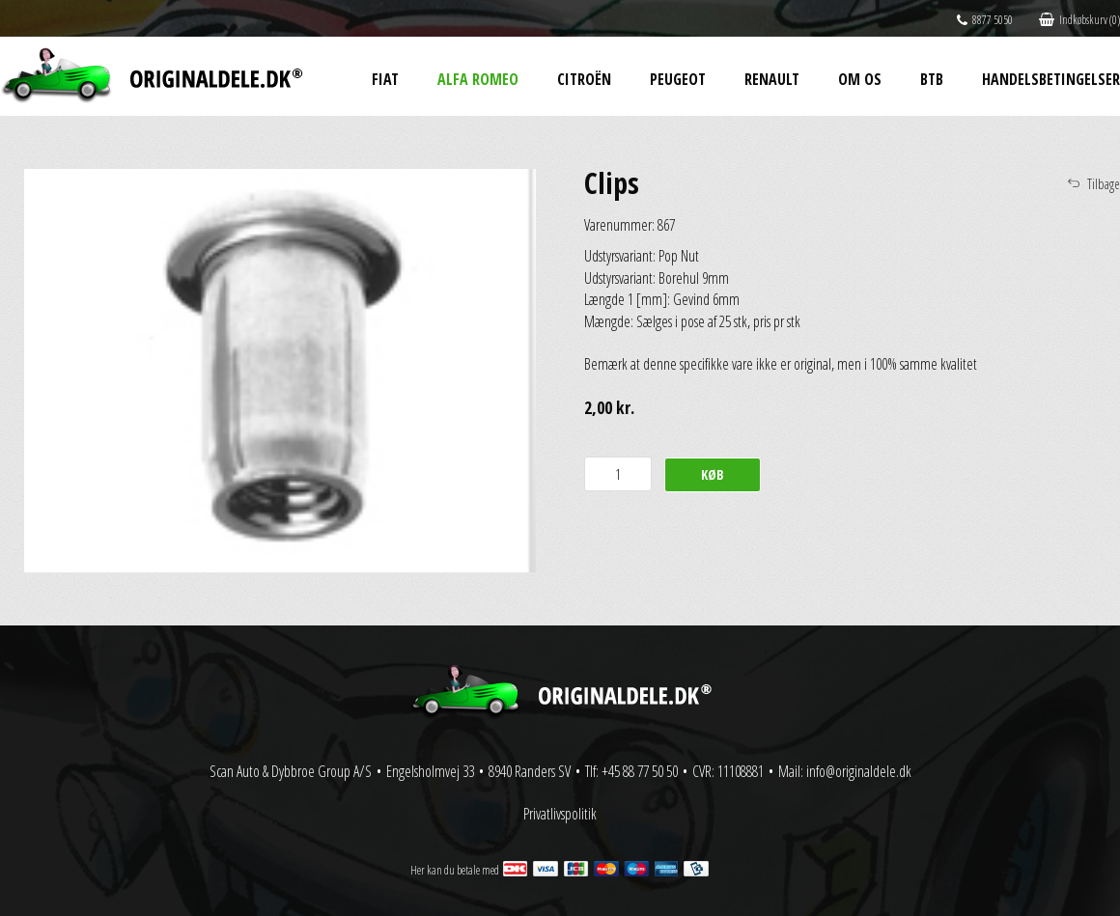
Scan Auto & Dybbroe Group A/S (291, 771)
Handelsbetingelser (1051, 79)
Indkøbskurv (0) (1079, 20)
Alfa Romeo (477, 79)
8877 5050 (985, 20)
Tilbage (1103, 184)
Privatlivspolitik (560, 813)
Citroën (584, 79)
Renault (771, 79)
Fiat (385, 79)
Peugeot (678, 79)
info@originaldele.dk (858, 771)
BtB (931, 79)
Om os (860, 79)
